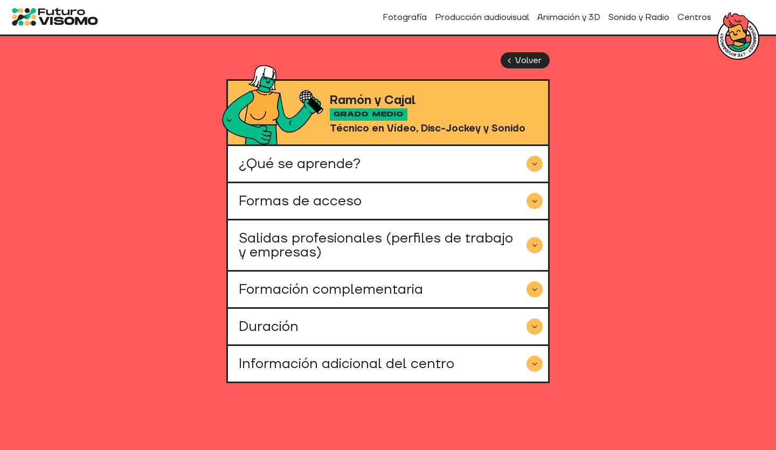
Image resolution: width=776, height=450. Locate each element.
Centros (694, 17)
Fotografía (405, 17)
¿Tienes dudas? (738, 39)
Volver (522, 60)
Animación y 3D (568, 17)
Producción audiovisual (482, 17)
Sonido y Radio (638, 17)
